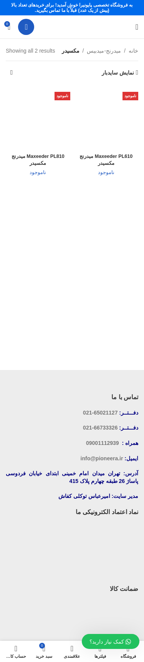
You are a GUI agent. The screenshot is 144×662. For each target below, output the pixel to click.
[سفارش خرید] (11, 72)
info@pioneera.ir (102, 458)
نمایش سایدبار (118, 73)
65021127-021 (100, 413)
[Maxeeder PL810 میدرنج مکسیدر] (38, 118)
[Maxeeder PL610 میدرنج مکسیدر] (106, 118)
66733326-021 (100, 428)
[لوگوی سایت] (72, 26)
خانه (133, 51)
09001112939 (102, 443)
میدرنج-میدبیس (104, 51)
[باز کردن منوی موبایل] (137, 27)
